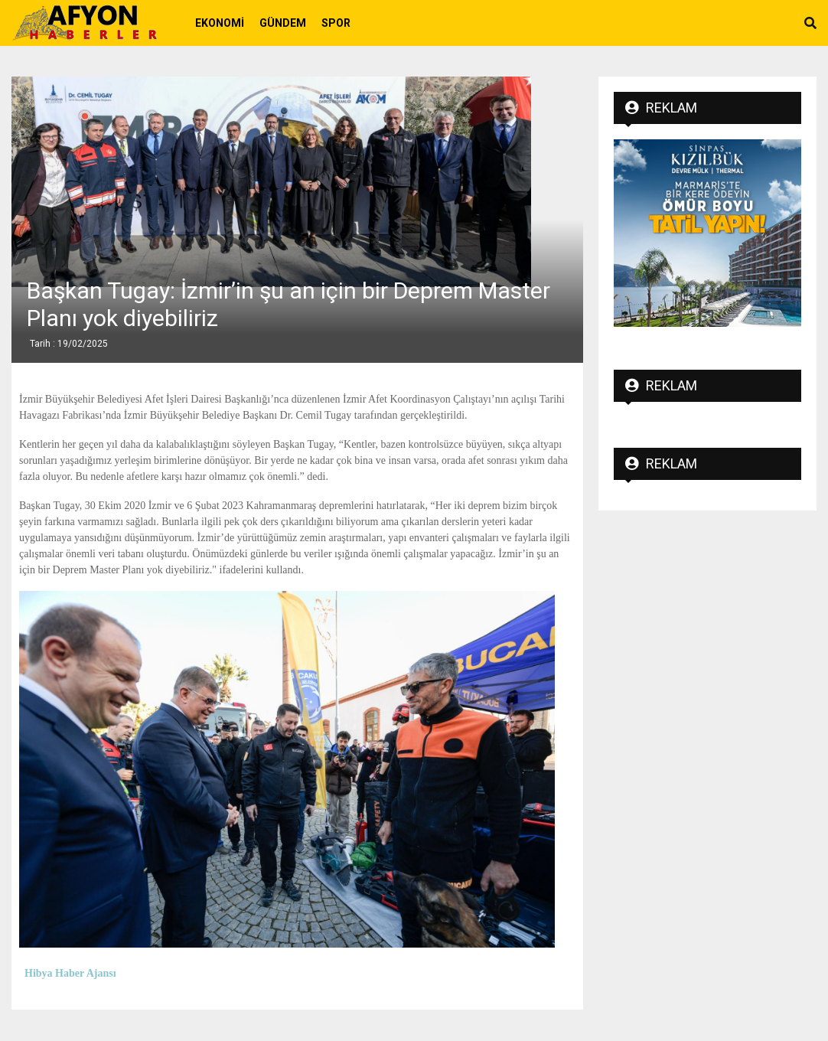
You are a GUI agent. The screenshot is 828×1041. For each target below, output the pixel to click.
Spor (335, 23)
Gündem (282, 23)
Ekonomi (219, 23)
